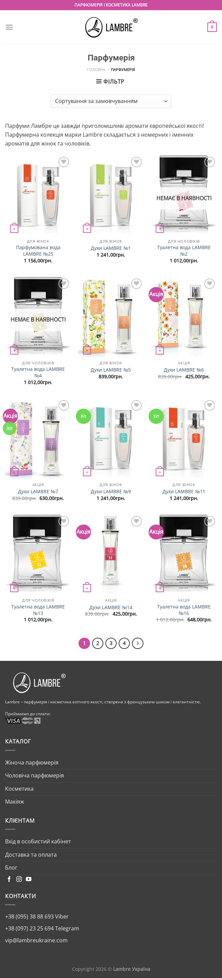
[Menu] (9, 27)
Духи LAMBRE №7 (38, 491)
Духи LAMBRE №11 (184, 491)
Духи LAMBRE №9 (111, 491)
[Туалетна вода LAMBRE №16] (184, 554)
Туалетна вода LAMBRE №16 (184, 610)
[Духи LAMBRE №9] (111, 438)
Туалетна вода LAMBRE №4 (38, 372)
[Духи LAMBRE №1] (111, 195)
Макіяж (14, 801)
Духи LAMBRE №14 (110, 607)
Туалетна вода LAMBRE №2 (184, 250)
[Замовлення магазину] (111, 101)
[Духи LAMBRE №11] (184, 438)
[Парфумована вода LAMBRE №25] (38, 195)
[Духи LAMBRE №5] (111, 317)
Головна (96, 69)
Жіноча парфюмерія (31, 762)
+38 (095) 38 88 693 (29, 916)
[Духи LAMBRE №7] (38, 438)
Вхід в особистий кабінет (38, 841)
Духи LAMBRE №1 (111, 248)
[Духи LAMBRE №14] (111, 554)
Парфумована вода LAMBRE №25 (38, 250)
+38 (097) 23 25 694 (29, 928)
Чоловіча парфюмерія (34, 775)
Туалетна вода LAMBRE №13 (38, 610)
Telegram (66, 928)
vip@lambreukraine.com (36, 940)
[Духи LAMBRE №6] (184, 317)
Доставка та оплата (31, 854)
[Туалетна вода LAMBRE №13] (38, 554)
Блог (11, 867)
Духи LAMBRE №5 (111, 370)
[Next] (137, 643)
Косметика (19, 788)
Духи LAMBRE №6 (184, 370)
